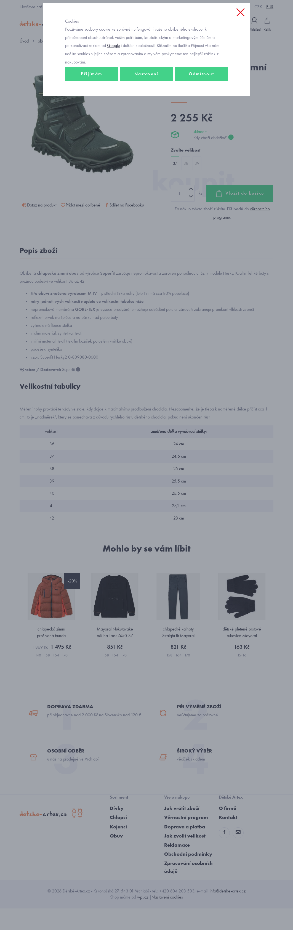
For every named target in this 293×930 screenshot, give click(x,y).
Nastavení (146, 98)
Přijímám (91, 98)
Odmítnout (201, 98)
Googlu (113, 70)
